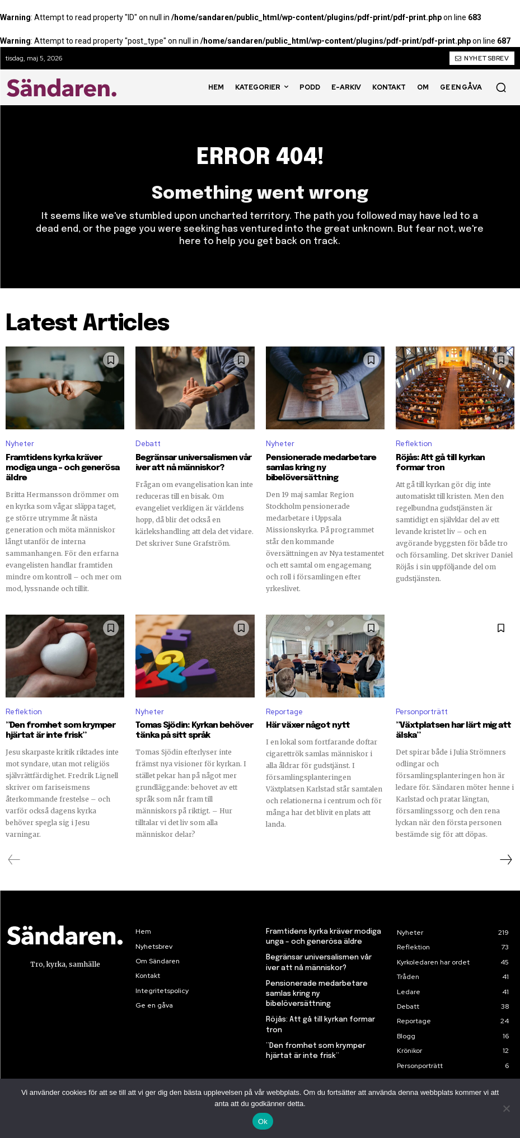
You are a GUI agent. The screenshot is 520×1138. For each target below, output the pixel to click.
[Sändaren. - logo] (64, 87)
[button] (501, 87)
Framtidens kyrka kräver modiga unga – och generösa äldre (62, 468)
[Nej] (506, 1108)
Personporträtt (422, 711)
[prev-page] (14, 859)
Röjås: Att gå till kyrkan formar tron (440, 462)
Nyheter (20, 444)
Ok (263, 1121)
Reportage (284, 711)
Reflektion (414, 444)
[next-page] (505, 859)
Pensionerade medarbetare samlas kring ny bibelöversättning (321, 468)
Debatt (148, 444)
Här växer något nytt (308, 725)
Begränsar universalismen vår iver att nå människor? (193, 462)
